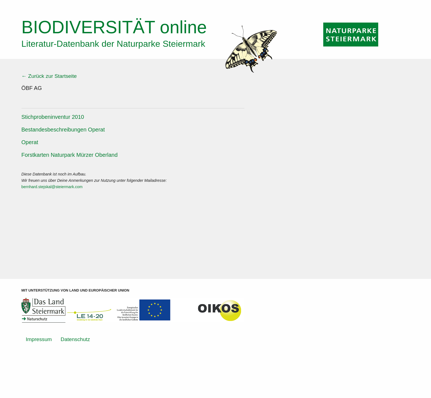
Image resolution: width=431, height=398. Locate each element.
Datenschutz (75, 339)
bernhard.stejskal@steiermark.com (52, 187)
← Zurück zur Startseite (49, 76)
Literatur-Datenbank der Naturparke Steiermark (113, 44)
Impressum (39, 339)
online (114, 27)
